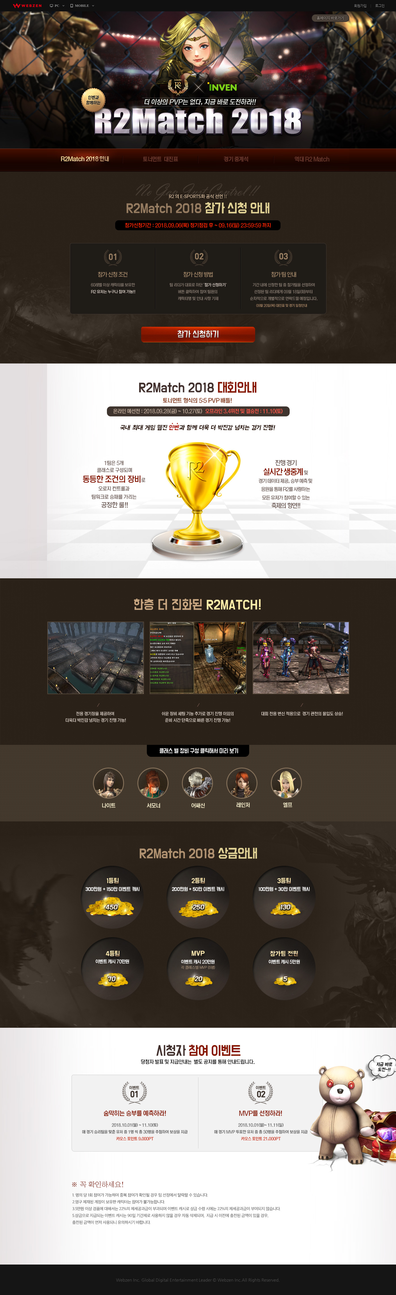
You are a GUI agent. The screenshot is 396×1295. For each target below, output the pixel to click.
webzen (27, 5)
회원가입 (360, 6)
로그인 (380, 6)
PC (57, 6)
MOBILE (82, 6)
